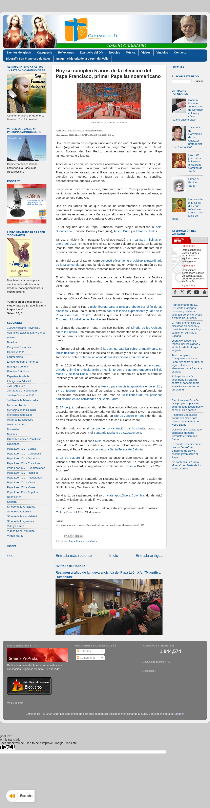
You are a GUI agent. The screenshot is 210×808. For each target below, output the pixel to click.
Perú (69, 512)
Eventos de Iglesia (19, 52)
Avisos (11, 337)
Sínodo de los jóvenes (20, 521)
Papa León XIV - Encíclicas (23, 463)
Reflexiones (66, 52)
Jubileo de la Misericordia (22, 400)
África (117, 231)
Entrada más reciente (74, 555)
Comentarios (86, 657)
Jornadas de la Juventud (22, 390)
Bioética (12, 342)
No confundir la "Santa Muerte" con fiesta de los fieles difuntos (187, 465)
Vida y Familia (15, 526)
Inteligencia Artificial (19, 381)
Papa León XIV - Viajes (21, 487)
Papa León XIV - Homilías (22, 472)
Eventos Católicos (18, 371)
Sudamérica (64, 231)
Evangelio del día (17, 366)
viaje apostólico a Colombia (125, 495)
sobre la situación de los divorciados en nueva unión (114, 357)
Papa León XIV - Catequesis (24, 453)
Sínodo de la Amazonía (21, 506)
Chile (59, 512)
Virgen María (15, 535)
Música (130, 52)
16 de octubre (70, 457)
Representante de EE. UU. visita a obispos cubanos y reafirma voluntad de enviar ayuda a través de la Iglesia (187, 311)
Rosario (131, 466)
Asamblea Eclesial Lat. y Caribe (26, 332)
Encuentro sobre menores (22, 361)
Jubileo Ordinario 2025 (21, 395)
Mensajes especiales (19, 414)
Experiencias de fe (18, 376)
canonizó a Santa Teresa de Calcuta (118, 449)
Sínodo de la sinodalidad (22, 516)
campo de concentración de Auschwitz (118, 428)
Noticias (114, 52)
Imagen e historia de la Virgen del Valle (82, 58)
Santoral (12, 501)
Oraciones (13, 443)
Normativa (13, 429)
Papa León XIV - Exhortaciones (26, 467)
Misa (98, 441)
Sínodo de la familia (19, 511)
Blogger (179, 713)
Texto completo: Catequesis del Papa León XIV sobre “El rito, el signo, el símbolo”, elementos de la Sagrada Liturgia (187, 363)
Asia (159, 227)
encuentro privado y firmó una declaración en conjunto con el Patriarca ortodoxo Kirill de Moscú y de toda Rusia (109, 370)
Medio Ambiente (17, 405)
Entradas (84, 651)
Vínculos (162, 52)
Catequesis (44, 52)
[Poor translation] (10, 747)
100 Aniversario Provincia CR (25, 327)
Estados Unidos (146, 231)
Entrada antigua (149, 555)
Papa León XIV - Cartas (21, 448)
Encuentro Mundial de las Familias (79, 319)
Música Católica (16, 424)
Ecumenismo (15, 356)
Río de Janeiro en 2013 (130, 415)
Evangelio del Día (91, 52)
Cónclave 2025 (16, 352)
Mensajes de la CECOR (21, 409)
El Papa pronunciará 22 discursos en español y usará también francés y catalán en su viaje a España (186, 329)
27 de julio (67, 407)
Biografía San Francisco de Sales (28, 58)
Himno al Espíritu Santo (193, 182)
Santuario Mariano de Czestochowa (117, 432)
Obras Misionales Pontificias (24, 439)
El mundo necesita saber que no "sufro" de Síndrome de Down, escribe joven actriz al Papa (187, 451)
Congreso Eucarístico (20, 347)
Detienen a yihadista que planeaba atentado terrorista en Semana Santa (187, 434)
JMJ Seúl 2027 (16, 385)
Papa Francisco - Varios (83, 541)
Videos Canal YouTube (21, 530)
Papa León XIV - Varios (21, 482)
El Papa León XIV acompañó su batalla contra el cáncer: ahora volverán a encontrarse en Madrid (186, 383)
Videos (146, 52)
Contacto (180, 52)
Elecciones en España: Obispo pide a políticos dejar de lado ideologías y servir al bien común (187, 405)
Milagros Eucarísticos (20, 419)
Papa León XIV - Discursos (23, 458)
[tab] (181, 240)
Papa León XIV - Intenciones (24, 477)
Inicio (113, 555)
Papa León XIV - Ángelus (22, 492)
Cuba (126, 231)
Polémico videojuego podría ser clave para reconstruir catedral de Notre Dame (185, 419)
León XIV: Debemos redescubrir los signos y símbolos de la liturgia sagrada (186, 345)
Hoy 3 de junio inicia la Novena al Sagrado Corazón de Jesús (195, 163)
